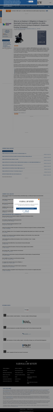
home (28, 211)
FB (23, 211)
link (27, 211)
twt (24, 211)
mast (25, 211)
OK (27, 1)
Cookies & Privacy (26, 212)
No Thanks (31, 1)
